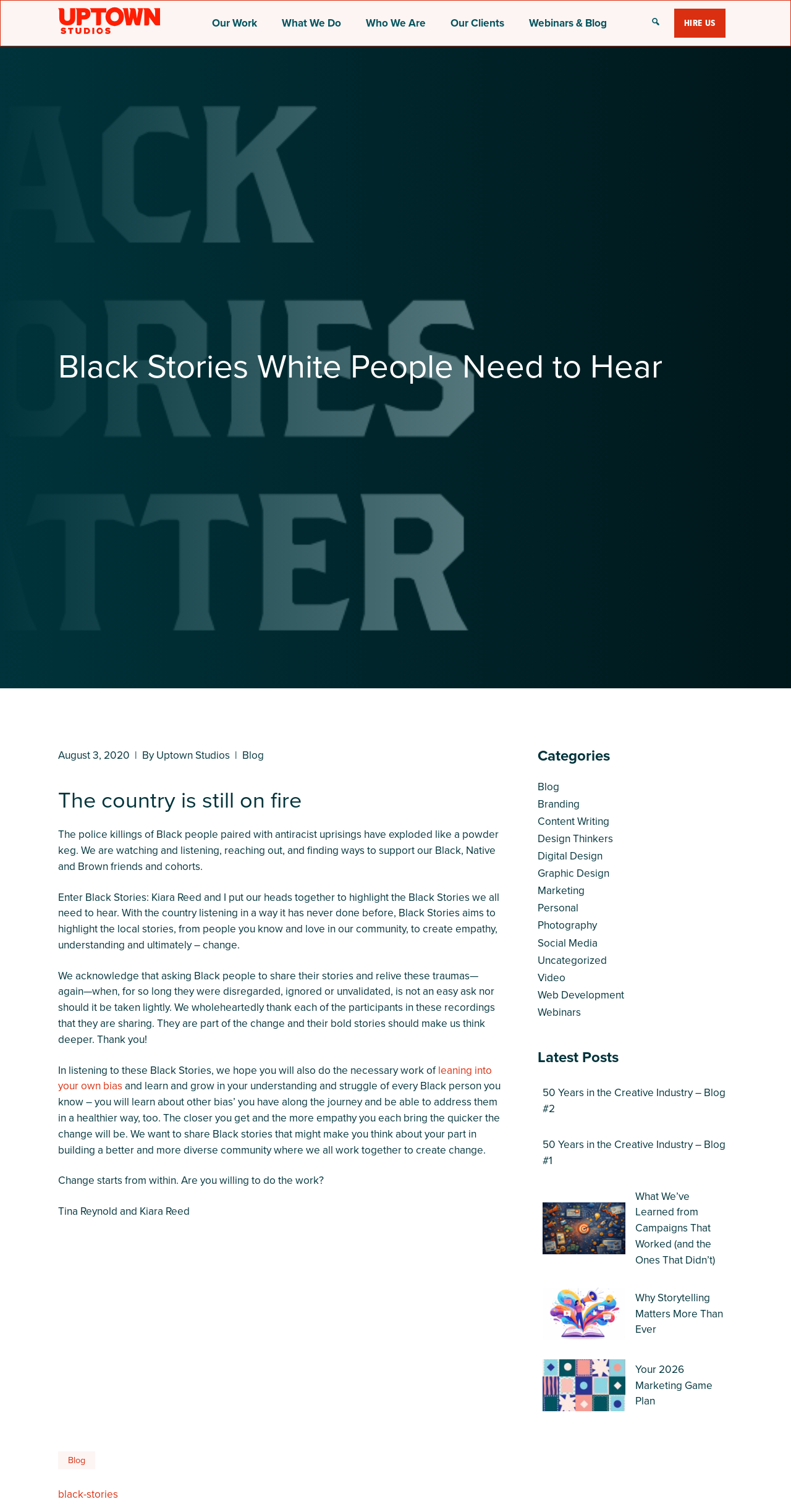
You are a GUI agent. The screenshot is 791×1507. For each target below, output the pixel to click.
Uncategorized (572, 960)
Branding (559, 804)
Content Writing (573, 821)
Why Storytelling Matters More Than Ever (679, 1314)
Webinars (559, 1012)
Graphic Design (573, 873)
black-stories (88, 1494)
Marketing (561, 890)
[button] (655, 23)
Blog (253, 755)
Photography (567, 925)
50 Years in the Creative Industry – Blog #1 (634, 1152)
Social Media (568, 943)
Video (551, 977)
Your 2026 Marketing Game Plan (674, 1385)
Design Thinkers (575, 838)
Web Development (581, 995)
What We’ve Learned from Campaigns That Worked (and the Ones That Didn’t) (675, 1228)
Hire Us (700, 23)
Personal (558, 908)
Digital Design (570, 856)
